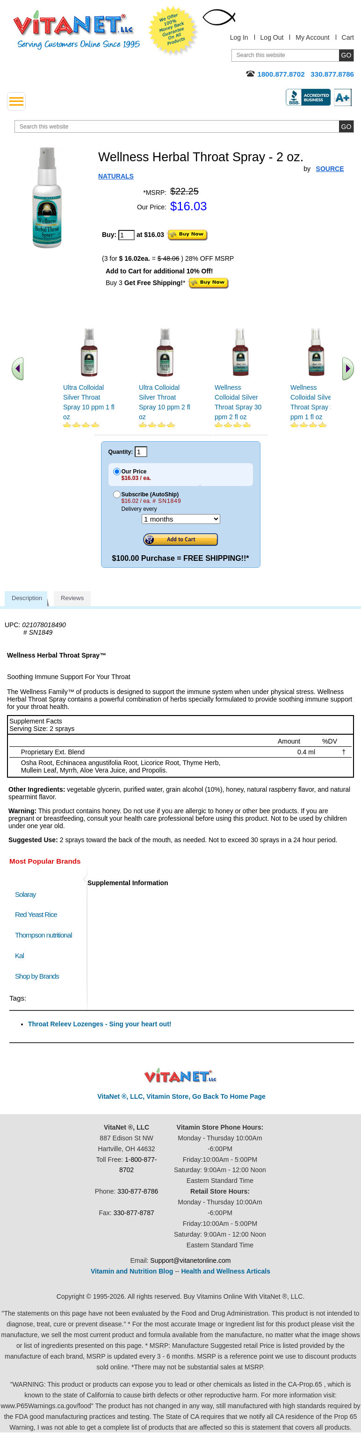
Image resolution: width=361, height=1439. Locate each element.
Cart (348, 37)
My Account (312, 37)
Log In (239, 37)
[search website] (184, 126)
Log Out (272, 37)
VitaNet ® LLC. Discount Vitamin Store (180, 1075)
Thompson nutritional (43, 935)
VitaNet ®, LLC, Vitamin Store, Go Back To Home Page (181, 1096)
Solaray (25, 894)
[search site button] (346, 126)
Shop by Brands (39, 976)
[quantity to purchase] (126, 235)
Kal (19, 955)
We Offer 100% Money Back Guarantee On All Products (173, 31)
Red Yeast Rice (36, 914)
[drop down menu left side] (16, 101)
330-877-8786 (137, 1191)
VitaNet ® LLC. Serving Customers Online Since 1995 (77, 30)
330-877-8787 (134, 1213)
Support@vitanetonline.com (190, 1260)
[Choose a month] (181, 519)
